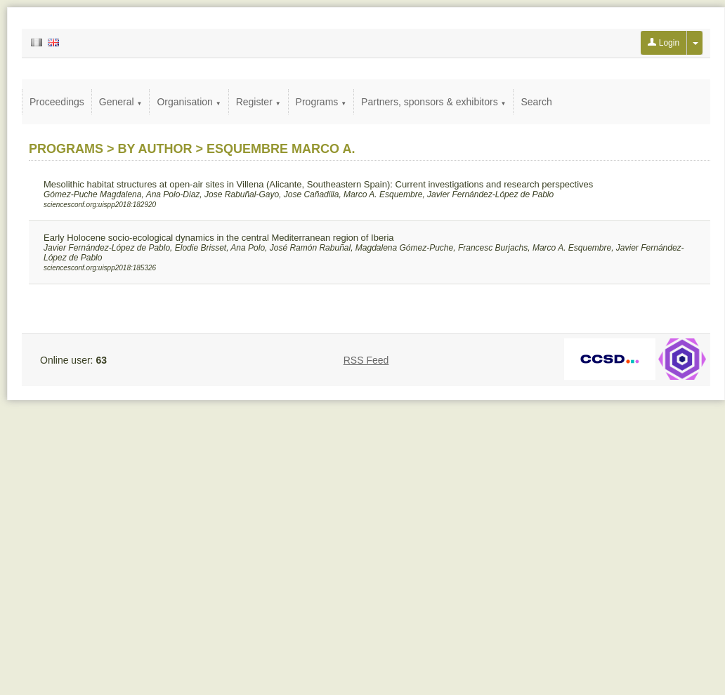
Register (258, 101)
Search (536, 101)
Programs (321, 101)
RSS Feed (366, 360)
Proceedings (57, 101)
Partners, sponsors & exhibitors (433, 101)
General (121, 101)
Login (663, 43)
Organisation (189, 101)
